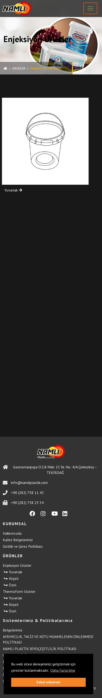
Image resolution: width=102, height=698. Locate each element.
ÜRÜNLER (18, 68)
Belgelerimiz (12, 630)
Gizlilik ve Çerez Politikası (23, 546)
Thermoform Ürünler (19, 591)
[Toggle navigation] (90, 8)
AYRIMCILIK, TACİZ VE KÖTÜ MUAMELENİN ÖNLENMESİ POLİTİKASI (48, 639)
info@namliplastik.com (25, 482)
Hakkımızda (12, 533)
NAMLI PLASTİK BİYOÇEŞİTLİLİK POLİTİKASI (39, 648)
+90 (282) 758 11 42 (23, 492)
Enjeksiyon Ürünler (17, 565)
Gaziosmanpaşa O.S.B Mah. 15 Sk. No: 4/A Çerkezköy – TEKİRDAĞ (50, 470)
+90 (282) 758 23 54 (23, 502)
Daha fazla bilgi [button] (62, 670)
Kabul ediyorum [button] (48, 682)
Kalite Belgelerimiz (18, 539)
